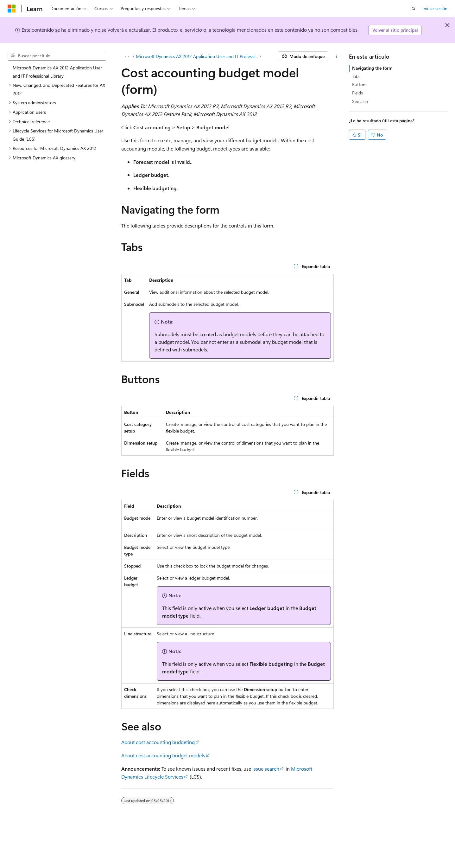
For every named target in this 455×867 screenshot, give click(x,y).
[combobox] (57, 56)
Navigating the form (372, 68)
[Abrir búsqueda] (413, 8)
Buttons (359, 84)
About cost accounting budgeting (158, 742)
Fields (357, 93)
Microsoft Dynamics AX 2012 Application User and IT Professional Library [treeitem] (57, 72)
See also (360, 101)
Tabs (356, 76)
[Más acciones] (336, 56)
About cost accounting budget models (163, 755)
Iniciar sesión (434, 8)
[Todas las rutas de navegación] (126, 56)
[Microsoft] (12, 8)
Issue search (265, 768)
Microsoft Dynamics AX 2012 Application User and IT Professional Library (197, 56)
